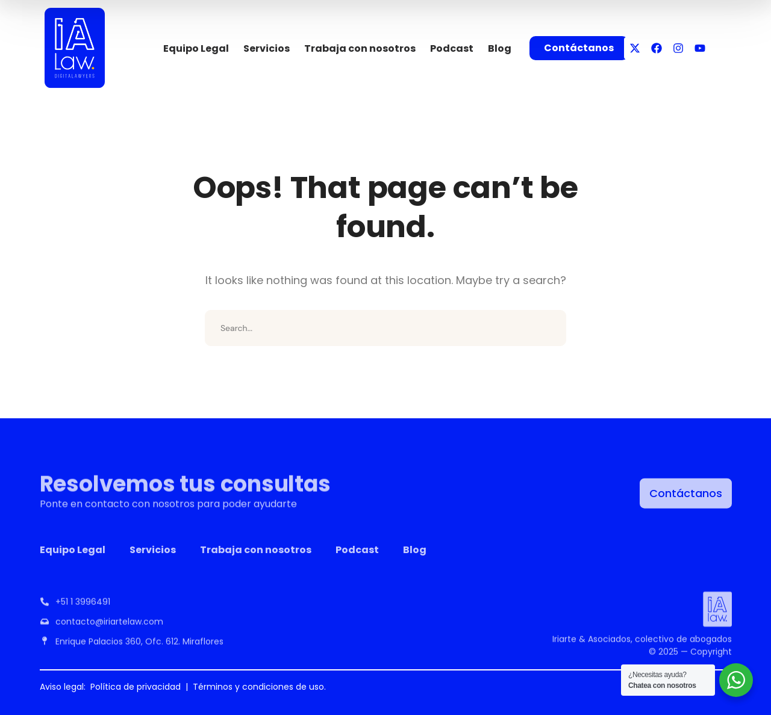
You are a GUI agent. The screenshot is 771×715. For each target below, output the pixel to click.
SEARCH (548, 328)
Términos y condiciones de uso (258, 687)
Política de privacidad (135, 687)
